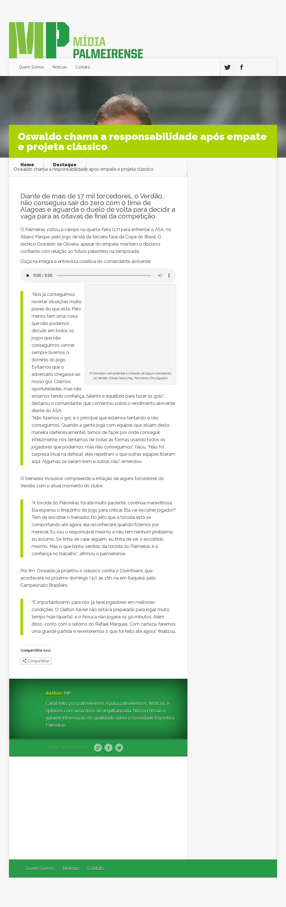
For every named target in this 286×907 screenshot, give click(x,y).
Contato (82, 67)
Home (27, 165)
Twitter (119, 748)
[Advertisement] (98, 807)
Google (98, 748)
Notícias (60, 67)
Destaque (65, 165)
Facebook (108, 748)
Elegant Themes (202, 892)
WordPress (264, 892)
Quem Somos (31, 67)
